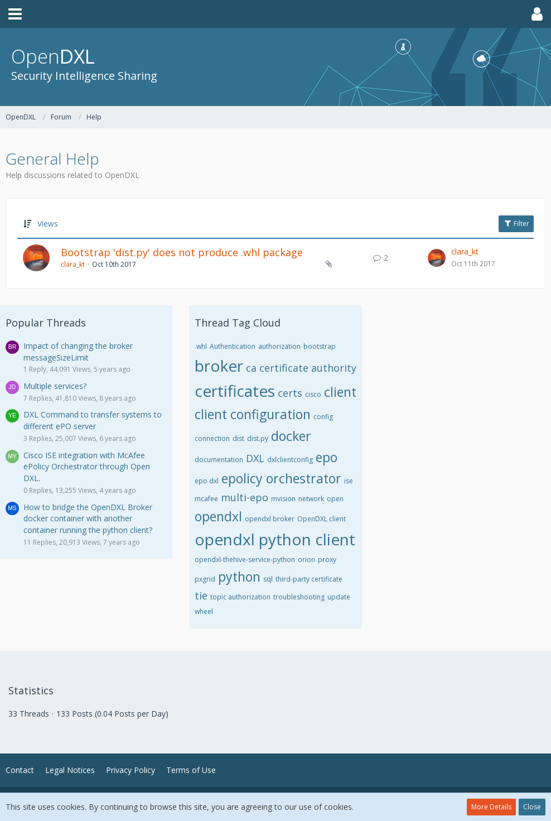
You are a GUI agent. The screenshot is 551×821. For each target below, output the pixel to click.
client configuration (253, 414)
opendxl (218, 516)
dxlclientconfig (290, 459)
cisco (313, 394)
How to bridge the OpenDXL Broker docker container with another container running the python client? (87, 518)
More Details (491, 807)
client (340, 392)
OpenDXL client (321, 519)
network (311, 498)
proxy (327, 559)
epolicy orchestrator (281, 478)
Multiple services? (54, 386)
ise (348, 481)
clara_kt (73, 264)
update (338, 597)
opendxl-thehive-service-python (245, 559)
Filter (516, 223)
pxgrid (205, 579)
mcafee (206, 498)
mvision (283, 498)
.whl (201, 346)
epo (326, 457)
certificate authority (307, 368)
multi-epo (244, 497)
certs (290, 393)
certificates (235, 390)
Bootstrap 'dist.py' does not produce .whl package (182, 252)
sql (268, 579)
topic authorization (240, 597)
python (239, 576)
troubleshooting (299, 597)
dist (238, 438)
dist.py (257, 438)
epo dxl (207, 481)
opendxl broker (269, 519)
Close (532, 807)
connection (212, 438)
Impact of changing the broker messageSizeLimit (78, 351)
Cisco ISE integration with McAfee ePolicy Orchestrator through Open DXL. (86, 466)
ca (251, 368)
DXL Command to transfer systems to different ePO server (92, 420)
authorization (279, 346)
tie (201, 595)
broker (219, 365)
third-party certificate (309, 579)
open (335, 498)
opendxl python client (275, 539)
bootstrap (319, 346)
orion (306, 559)
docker (291, 436)
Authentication (232, 346)
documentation (219, 459)
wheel (204, 611)
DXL (255, 458)
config (323, 416)
